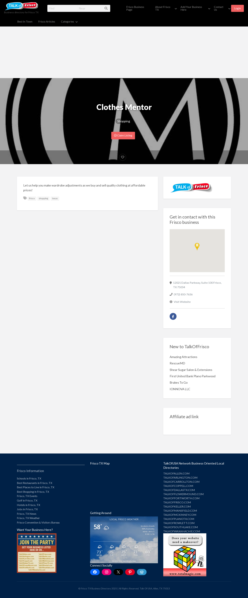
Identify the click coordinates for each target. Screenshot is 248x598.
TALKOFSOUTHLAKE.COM (180, 527)
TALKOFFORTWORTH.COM (181, 498)
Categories (67, 21)
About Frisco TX (162, 8)
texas (55, 198)
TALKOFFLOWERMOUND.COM (183, 494)
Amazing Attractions (183, 357)
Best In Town (24, 21)
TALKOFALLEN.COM (176, 473)
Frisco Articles (46, 21)
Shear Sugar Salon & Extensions (191, 370)
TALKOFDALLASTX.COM (179, 490)
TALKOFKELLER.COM (177, 506)
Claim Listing (123, 135)
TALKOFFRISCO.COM (177, 502)
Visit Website (182, 301)
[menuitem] (137, 8)
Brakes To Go (179, 382)
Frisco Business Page (135, 8)
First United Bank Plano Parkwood (192, 376)
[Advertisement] (124, 52)
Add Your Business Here (191, 8)
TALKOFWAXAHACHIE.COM (181, 531)
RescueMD (177, 363)
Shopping (123, 121)
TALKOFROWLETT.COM (179, 523)
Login (237, 8)
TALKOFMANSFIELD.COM (180, 510)
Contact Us (218, 8)
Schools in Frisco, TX (29, 478)
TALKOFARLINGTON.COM (180, 477)
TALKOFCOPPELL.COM (178, 485)
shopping (43, 198)
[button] (197, 247)
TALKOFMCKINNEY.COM (179, 514)
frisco (32, 198)
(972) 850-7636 (183, 294)
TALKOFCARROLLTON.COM (181, 481)
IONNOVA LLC (180, 389)
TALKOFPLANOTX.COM (178, 518)
